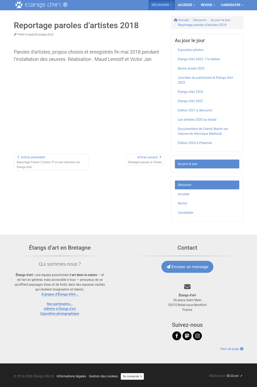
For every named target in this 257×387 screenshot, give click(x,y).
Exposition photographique (59, 313)
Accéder (184, 194)
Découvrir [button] (162, 5)
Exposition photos (191, 50)
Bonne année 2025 (191, 68)
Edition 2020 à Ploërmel (195, 143)
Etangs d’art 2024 (190, 92)
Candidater (186, 213)
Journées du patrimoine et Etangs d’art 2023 (205, 80)
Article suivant (145, 159)
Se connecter (132, 376)
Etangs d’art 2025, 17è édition (199, 59)
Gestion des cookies (103, 376)
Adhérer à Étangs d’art (60, 309)
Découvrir (185, 185)
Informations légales (71, 376)
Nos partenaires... (60, 304)
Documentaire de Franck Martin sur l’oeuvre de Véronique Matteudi (203, 131)
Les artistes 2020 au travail (197, 119)
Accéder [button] (186, 5)
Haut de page (231, 349)
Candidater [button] (232, 5)
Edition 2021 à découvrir (195, 110)
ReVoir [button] (208, 5)
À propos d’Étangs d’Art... (59, 294)
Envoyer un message (187, 266)
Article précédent (48, 162)
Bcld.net (232, 376)
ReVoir (182, 203)
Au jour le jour (188, 164)
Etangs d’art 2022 (190, 101)
